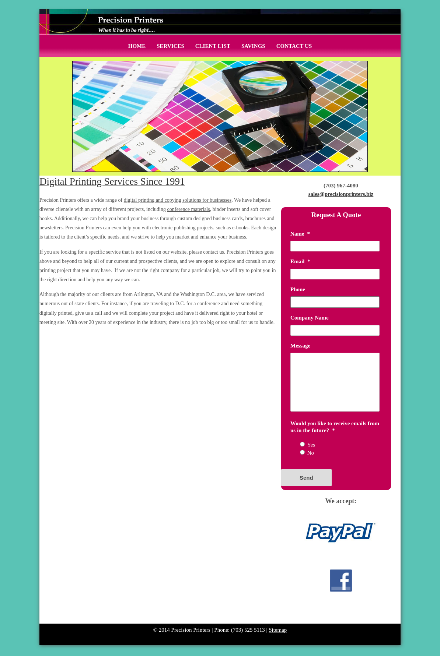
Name (300, 234)
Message (300, 346)
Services (170, 46)
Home (137, 46)
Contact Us (294, 46)
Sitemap (278, 630)
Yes (311, 445)
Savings (253, 46)
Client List (212, 46)
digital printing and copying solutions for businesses (177, 200)
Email (300, 261)
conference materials (188, 209)
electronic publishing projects (182, 227)
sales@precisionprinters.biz (341, 194)
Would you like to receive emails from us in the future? (334, 427)
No (310, 453)
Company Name (309, 318)
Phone (297, 289)
